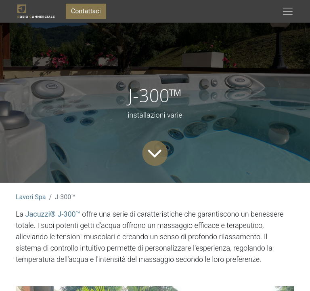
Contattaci (86, 11)
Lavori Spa (31, 197)
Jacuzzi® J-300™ (52, 214)
